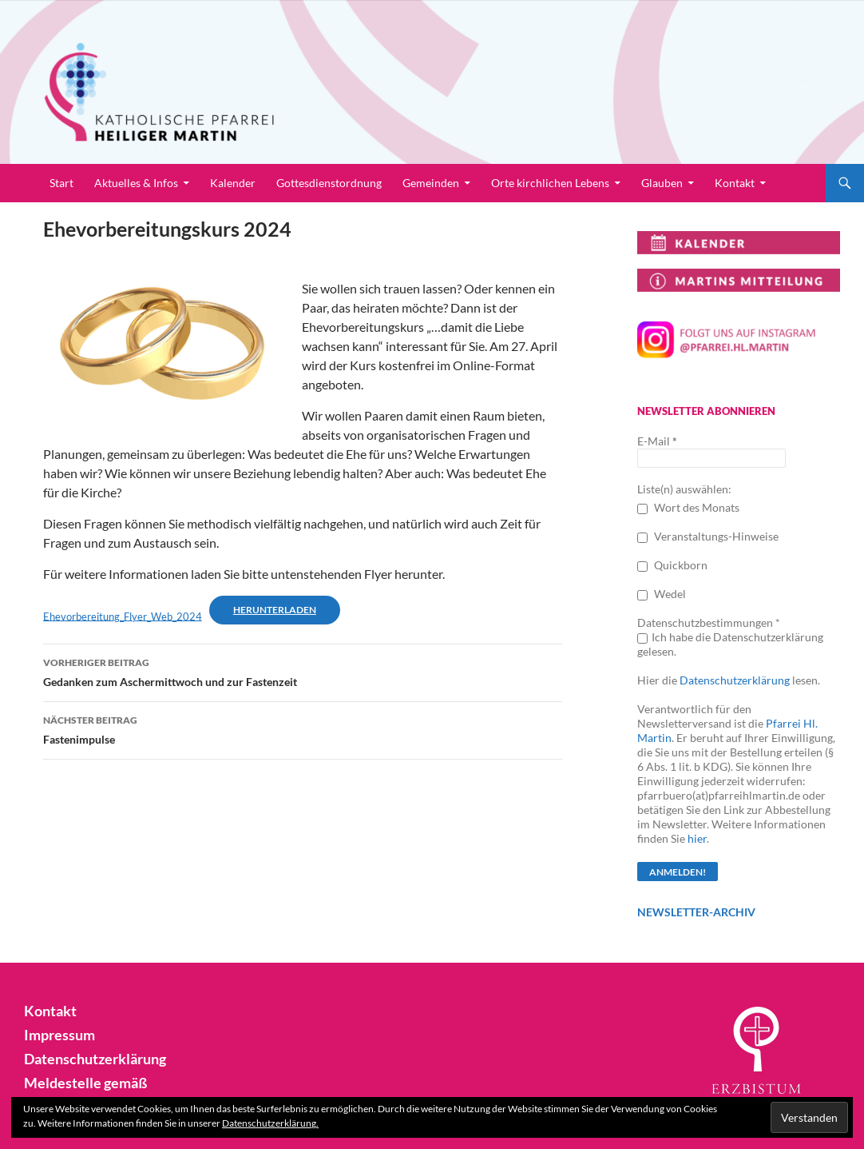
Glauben (662, 183)
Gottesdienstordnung (329, 183)
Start (61, 183)
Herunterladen (274, 610)
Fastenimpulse (302, 728)
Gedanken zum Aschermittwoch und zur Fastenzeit (302, 670)
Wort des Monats (688, 507)
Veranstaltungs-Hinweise (708, 536)
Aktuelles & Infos (136, 183)
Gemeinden (430, 183)
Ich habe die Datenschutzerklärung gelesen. (730, 644)
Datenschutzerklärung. (270, 1123)
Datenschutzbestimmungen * (708, 622)
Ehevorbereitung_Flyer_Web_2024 (122, 615)
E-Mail (657, 441)
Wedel (661, 593)
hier (697, 838)
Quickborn (672, 565)
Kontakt (735, 183)
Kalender (233, 183)
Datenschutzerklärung (735, 680)
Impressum (55, 1033)
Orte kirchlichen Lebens (550, 183)
